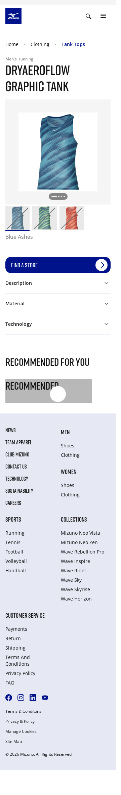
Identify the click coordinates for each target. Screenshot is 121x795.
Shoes (67, 445)
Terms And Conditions (17, 660)
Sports (13, 519)
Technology (16, 478)
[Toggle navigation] (103, 16)
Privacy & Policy (20, 721)
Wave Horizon (76, 598)
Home (11, 44)
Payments (16, 629)
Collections (74, 519)
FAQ (9, 682)
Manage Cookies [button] (21, 731)
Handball (15, 570)
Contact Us (16, 466)
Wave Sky (71, 580)
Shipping (15, 648)
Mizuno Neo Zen (79, 542)
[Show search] (88, 16)
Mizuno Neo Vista (80, 533)
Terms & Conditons (23, 711)
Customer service (25, 615)
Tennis (13, 542)
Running (15, 533)
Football (14, 551)
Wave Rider (73, 570)
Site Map (13, 741)
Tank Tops (73, 44)
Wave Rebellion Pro (82, 551)
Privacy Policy (20, 673)
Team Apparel (18, 442)
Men (65, 432)
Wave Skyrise (75, 589)
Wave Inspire (75, 561)
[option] (17, 218)
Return (13, 638)
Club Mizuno (17, 454)
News (10, 430)
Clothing (40, 44)
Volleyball (16, 561)
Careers (13, 502)
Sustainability (19, 490)
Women (68, 471)
